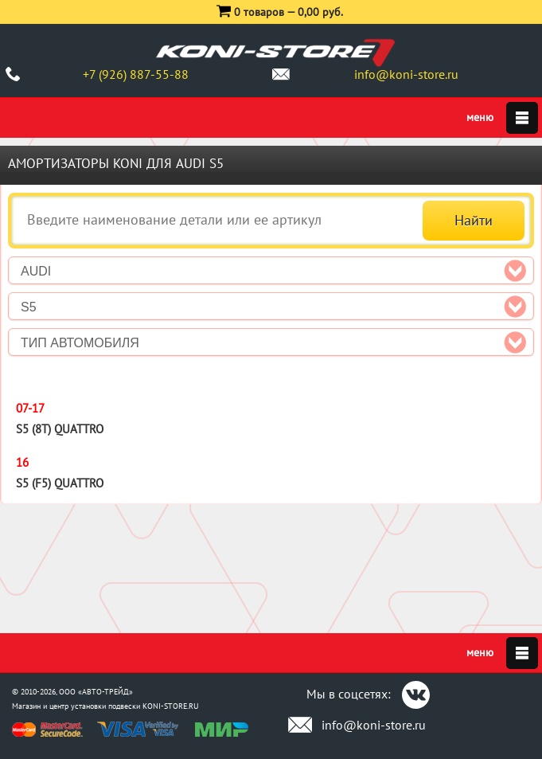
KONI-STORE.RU (170, 706)
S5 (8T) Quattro (59, 428)
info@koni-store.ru (406, 74)
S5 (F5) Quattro (59, 483)
